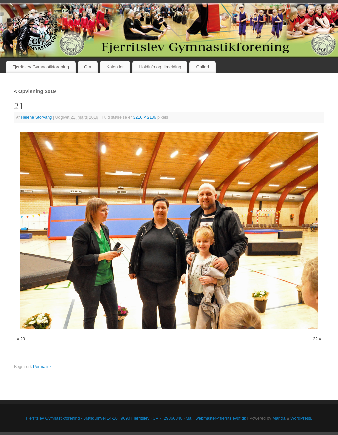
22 (315, 339)
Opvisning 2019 (35, 91)
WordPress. (301, 418)
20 (22, 339)
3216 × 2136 (144, 117)
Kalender (115, 66)
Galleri (202, 66)
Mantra (278, 418)
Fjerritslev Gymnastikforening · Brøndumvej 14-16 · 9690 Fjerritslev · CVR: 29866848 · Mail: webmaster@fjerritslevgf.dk (136, 418)
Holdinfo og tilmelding (160, 66)
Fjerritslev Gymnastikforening (40, 66)
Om (87, 66)
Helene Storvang (36, 117)
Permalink (42, 366)
